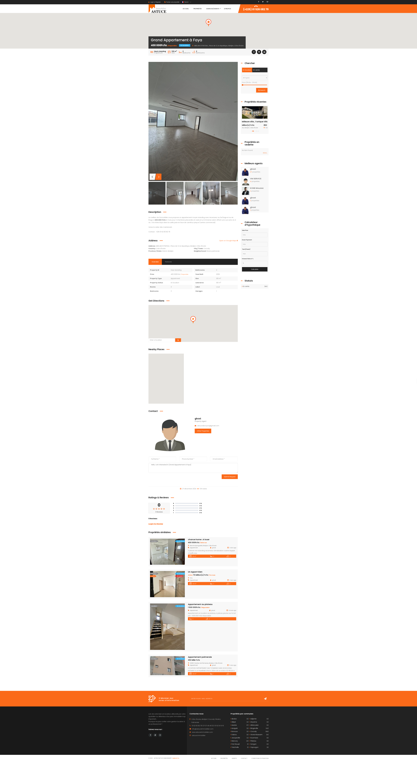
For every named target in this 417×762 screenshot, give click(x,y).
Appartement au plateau (200, 604)
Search (261, 90)
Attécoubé (259, 725)
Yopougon (259, 747)
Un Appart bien (195, 571)
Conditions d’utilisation (260, 758)
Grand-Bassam (259, 735)
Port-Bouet (240, 744)
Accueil (213, 758)
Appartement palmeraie (200, 657)
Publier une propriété (171, 2)
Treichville (240, 747)
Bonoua (240, 731)
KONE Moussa (256, 188)
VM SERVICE (255, 178)
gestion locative (177, 721)
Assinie (240, 725)
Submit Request (230, 477)
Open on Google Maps (228, 241)
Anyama (259, 722)
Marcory (240, 741)
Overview (155, 262)
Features (168, 262)
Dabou (240, 735)
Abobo (240, 719)
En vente (256, 70)
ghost (198, 418)
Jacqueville (240, 738)
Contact (244, 758)
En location (247, 70)
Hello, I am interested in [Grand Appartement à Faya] (193, 468)
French (185, 2)
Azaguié (240, 728)
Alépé (240, 722)
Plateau (259, 741)
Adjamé (259, 719)
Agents (234, 758)
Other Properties (203, 431)
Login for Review (155, 524)
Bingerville (259, 728)
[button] (208, 22)
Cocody (259, 731)
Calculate (254, 269)
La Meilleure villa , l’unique (254, 121)
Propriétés (224, 758)
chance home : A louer (198, 539)
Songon (259, 744)
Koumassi (259, 738)
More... (265, 153)
